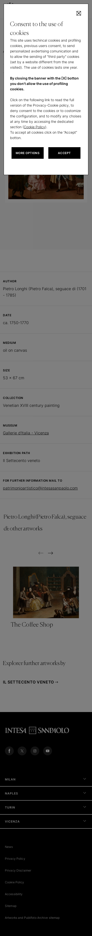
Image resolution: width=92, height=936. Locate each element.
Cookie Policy (34, 127)
